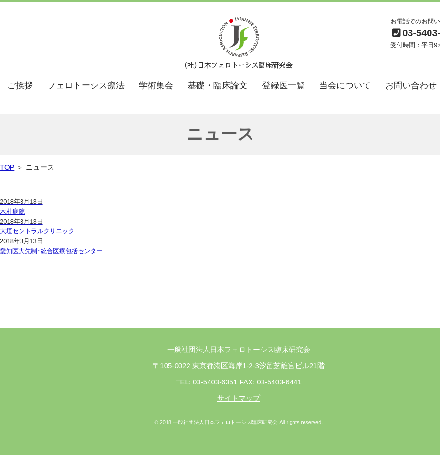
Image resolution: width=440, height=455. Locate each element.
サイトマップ (238, 398)
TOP (7, 167)
